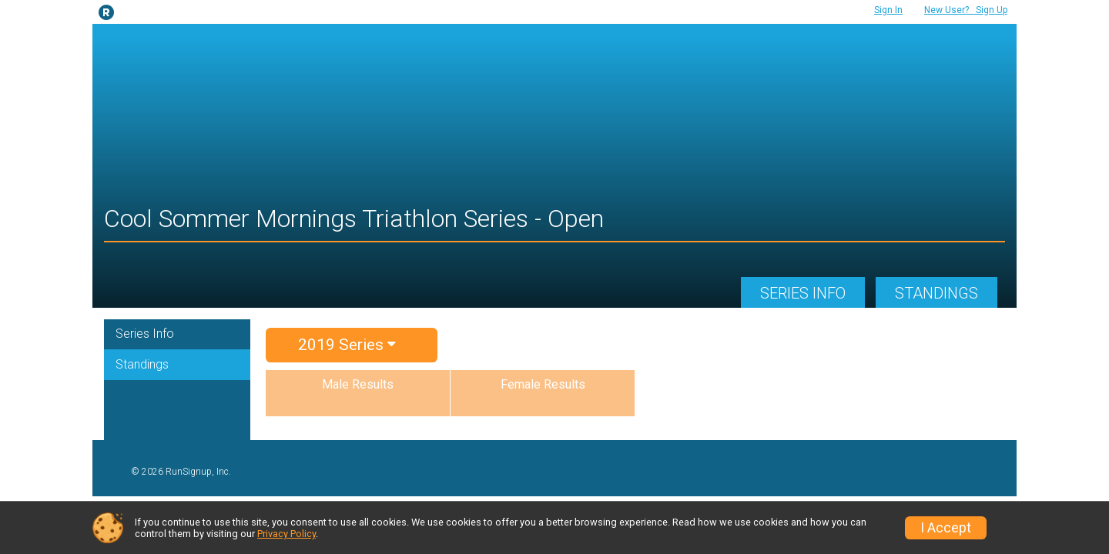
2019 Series (347, 344)
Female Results (543, 384)
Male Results (358, 384)
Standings (936, 293)
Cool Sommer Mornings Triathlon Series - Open (354, 218)
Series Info (803, 293)
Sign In (888, 10)
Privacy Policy (286, 533)
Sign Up (965, 10)
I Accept (945, 528)
